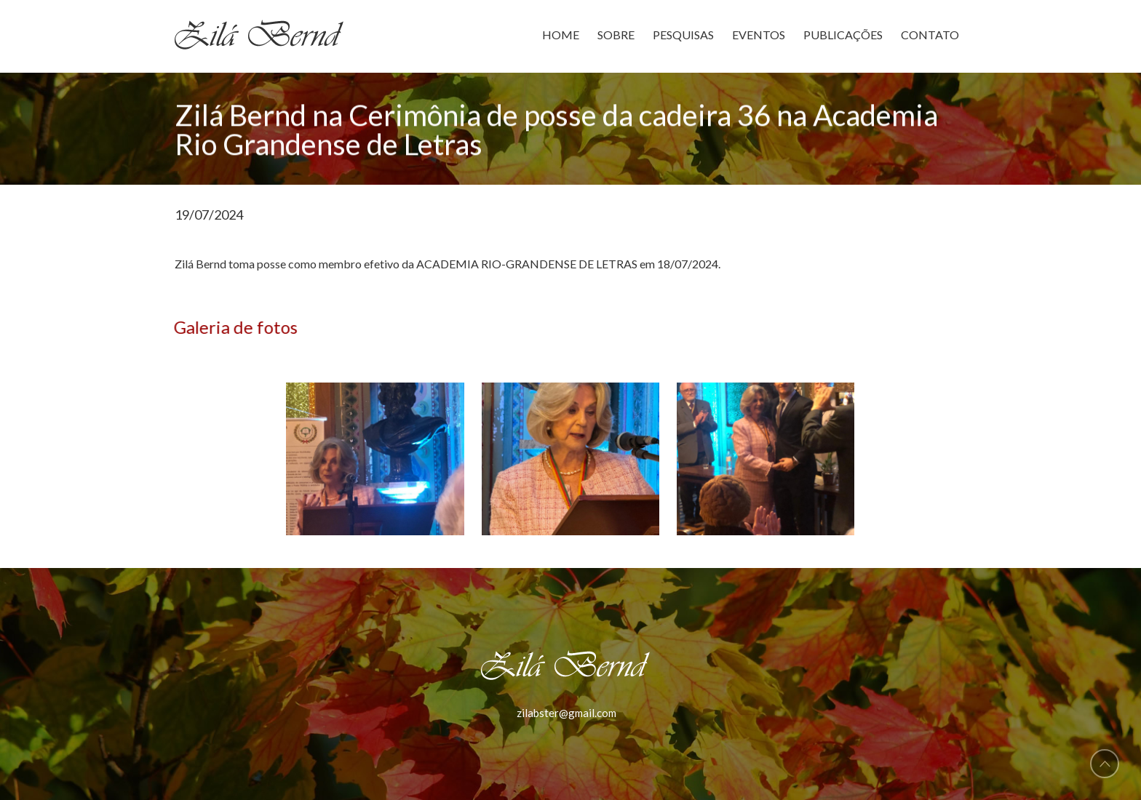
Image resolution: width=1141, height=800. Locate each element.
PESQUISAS (683, 34)
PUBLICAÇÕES (843, 34)
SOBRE (616, 34)
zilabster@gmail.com (566, 712)
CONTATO (930, 34)
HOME (560, 34)
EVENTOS (758, 34)
